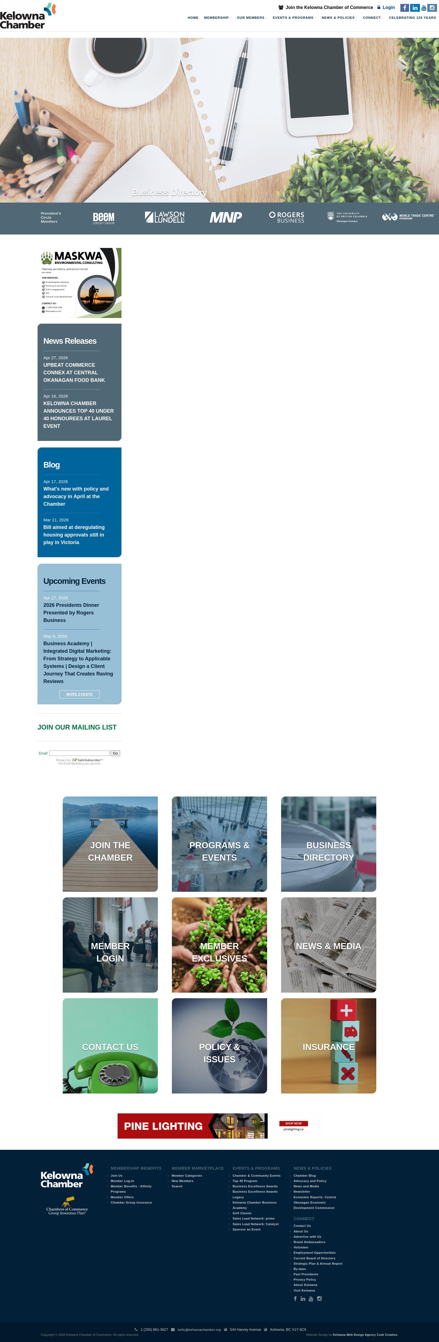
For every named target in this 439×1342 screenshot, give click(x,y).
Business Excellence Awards (255, 1186)
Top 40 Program (245, 1181)
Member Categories (187, 1175)
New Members (182, 1181)
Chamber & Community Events (257, 1175)
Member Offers (122, 1197)
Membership (217, 18)
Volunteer (301, 1247)
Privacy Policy (305, 1279)
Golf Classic (242, 1213)
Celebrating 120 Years (412, 17)
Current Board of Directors (315, 1258)
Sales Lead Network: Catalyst (256, 1224)
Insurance (328, 1047)
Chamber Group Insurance (131, 1202)
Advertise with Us (307, 1236)
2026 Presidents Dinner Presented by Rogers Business (71, 612)
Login (386, 7)
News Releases (69, 340)
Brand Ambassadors (310, 1242)
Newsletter (302, 1191)
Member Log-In (122, 1181)
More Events (79, 694)
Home (193, 17)
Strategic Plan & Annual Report (318, 1263)
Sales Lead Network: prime (254, 1218)
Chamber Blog (305, 1175)
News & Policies (339, 18)
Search (177, 1186)
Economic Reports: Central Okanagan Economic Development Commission (315, 1202)
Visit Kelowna (304, 1290)
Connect (373, 18)
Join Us (117, 1175)
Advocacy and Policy (310, 1181)
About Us (301, 1231)
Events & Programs (294, 18)
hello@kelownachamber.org (199, 1329)
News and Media (306, 1186)
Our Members (252, 18)
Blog (51, 464)
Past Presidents (306, 1274)
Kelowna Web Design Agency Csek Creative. (365, 1334)
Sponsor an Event (247, 1229)
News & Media (328, 946)
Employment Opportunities (315, 1252)
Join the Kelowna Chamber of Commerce (326, 7)
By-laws (300, 1269)
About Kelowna (305, 1285)
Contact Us (110, 1047)
